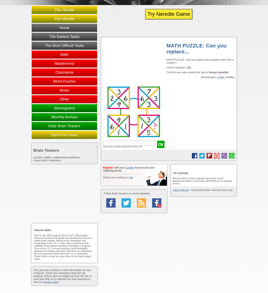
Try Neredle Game (168, 14)
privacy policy (51, 282)
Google (129, 167)
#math (221, 77)
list (131, 177)
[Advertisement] (134, 62)
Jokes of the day (181, 190)
